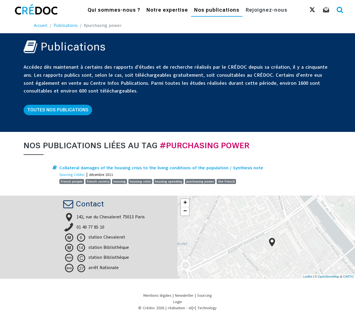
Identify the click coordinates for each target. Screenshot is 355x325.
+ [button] (185, 203)
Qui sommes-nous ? (114, 10)
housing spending (168, 181)
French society (98, 181)
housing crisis (140, 181)
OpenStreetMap (328, 276)
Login (177, 301)
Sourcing (204, 295)
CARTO (348, 276)
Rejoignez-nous (266, 10)
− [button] (185, 211)
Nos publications (216, 10)
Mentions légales (157, 295)
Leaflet (307, 276)
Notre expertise (167, 10)
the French (226, 181)
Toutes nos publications (57, 109)
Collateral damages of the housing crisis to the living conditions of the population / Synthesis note (161, 168)
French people (72, 181)
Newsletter (184, 295)
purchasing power (200, 181)
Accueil (40, 25)
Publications (66, 25)
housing (119, 181)
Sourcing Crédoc (72, 174)
